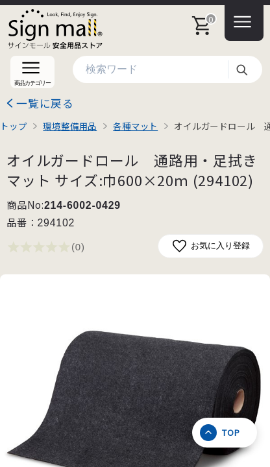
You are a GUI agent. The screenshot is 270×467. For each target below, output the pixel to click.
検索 (241, 69)
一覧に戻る (45, 103)
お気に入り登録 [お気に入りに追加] (210, 246)
